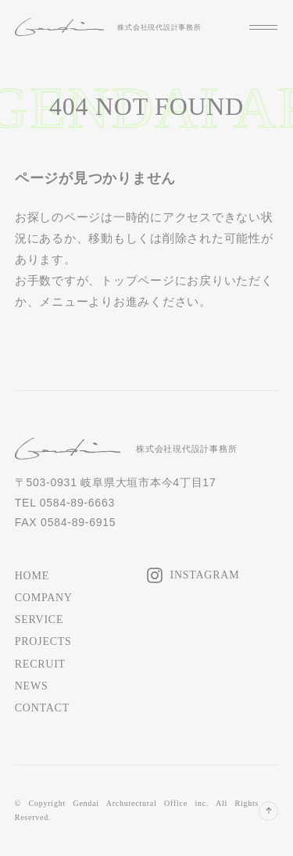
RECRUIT (40, 664)
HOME (32, 576)
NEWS (31, 686)
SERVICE (39, 619)
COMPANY (44, 597)
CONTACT (42, 708)
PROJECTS (43, 641)
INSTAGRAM (205, 575)
